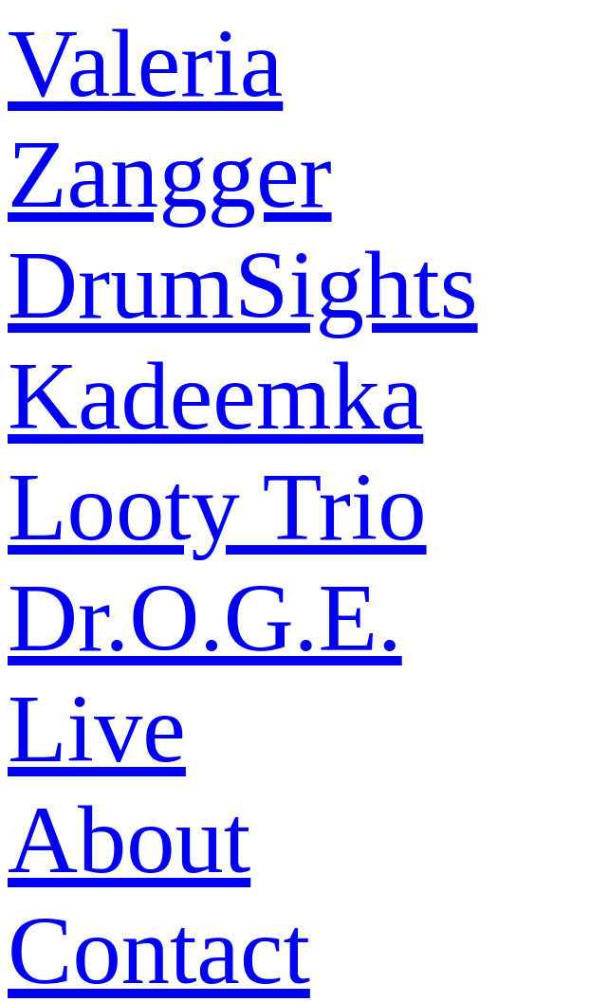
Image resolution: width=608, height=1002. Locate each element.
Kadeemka (215, 395)
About (129, 839)
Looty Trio (217, 506)
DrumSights (243, 284)
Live (97, 728)
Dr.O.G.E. (205, 617)
